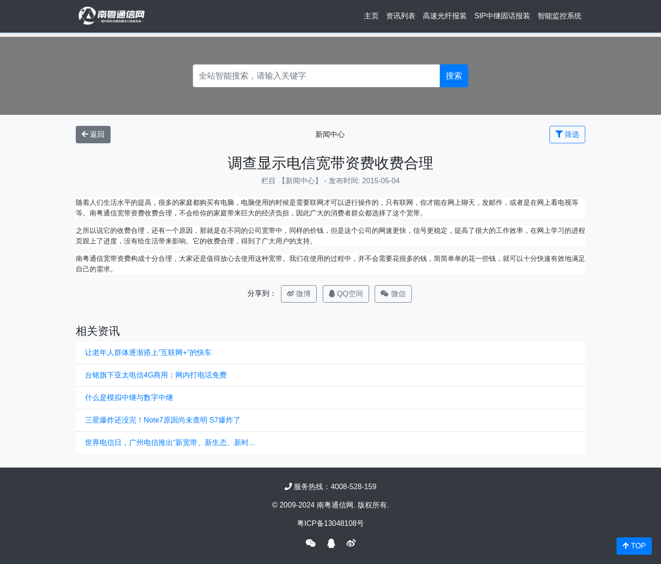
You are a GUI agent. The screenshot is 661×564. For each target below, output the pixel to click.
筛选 (567, 134)
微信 (393, 294)
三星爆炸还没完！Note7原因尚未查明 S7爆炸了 (163, 420)
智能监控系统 (560, 16)
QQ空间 (346, 294)
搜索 (454, 75)
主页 (371, 16)
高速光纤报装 (445, 16)
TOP (634, 546)
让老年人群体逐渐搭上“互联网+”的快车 (148, 352)
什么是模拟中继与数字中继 (129, 397)
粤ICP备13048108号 (330, 523)
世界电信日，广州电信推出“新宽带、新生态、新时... (170, 442)
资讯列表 (400, 16)
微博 (299, 294)
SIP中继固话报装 (502, 16)
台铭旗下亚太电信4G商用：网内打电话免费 (156, 375)
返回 (93, 134)
